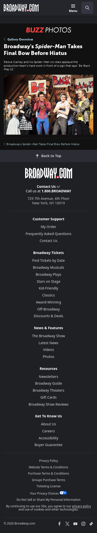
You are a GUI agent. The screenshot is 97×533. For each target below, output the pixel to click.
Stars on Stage (48, 281)
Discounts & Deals (48, 315)
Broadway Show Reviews (49, 404)
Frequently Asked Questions (48, 233)
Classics (48, 295)
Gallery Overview (18, 39)
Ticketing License (48, 486)
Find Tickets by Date (48, 260)
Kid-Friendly (48, 288)
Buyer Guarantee (48, 444)
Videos (48, 349)
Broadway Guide (48, 383)
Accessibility (48, 438)
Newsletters (48, 376)
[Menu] (73, 8)
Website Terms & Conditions (48, 467)
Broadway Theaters (48, 390)
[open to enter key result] (87, 8)
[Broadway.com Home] (21, 7)
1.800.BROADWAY (56, 191)
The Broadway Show (48, 335)
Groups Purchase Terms (48, 480)
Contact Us (46, 186)
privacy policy (81, 506)
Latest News (48, 342)
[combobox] (85, 8)
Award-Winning (48, 302)
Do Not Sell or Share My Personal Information (49, 500)
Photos (48, 356)
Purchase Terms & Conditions (48, 473)
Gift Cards (49, 397)
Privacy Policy (48, 461)
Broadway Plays (48, 274)
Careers (48, 431)
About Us (48, 424)
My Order (48, 226)
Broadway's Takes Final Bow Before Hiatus (41, 144)
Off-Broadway (48, 309)
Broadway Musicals (48, 267)
